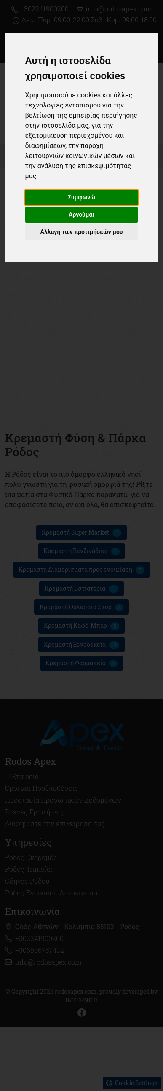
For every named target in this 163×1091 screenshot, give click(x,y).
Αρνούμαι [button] (81, 214)
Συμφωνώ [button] (81, 197)
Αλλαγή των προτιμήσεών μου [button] (81, 231)
